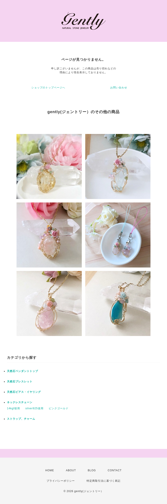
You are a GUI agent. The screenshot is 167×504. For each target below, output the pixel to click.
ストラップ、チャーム (21, 418)
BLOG (92, 470)
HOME (49, 470)
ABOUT (71, 470)
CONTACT (115, 470)
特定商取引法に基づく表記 (103, 480)
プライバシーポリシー (61, 480)
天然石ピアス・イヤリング (24, 391)
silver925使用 (34, 408)
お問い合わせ (118, 87)
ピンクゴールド (58, 408)
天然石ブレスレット (19, 381)
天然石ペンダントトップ (22, 371)
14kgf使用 (13, 408)
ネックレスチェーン (19, 402)
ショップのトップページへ (48, 87)
